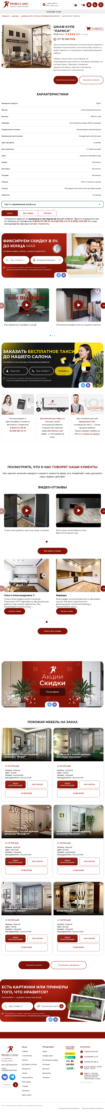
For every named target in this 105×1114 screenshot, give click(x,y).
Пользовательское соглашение (69, 1108)
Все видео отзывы (52, 551)
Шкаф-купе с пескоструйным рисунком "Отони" (21, 755)
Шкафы (15, 16)
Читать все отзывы (52, 631)
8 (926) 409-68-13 (80, 221)
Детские (45, 1069)
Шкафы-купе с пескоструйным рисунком (40, 16)
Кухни (44, 1051)
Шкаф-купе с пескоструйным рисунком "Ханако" (21, 909)
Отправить (74, 260)
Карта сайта (26, 1095)
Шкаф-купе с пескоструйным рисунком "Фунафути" (21, 832)
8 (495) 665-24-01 (60, 221)
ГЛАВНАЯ (5, 16)
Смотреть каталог (34, 965)
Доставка (28, 213)
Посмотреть (52, 692)
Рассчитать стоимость (91, 80)
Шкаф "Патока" (65, 911)
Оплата (47, 213)
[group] (26, 305)
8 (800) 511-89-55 (41, 221)
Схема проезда (86, 1082)
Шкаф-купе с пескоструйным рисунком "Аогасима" (73, 755)
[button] (50, 335)
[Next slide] (44, 575)
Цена (10, 213)
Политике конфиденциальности (17, 269)
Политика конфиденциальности (92, 1108)
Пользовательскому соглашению (40, 269)
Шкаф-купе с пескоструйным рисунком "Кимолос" (73, 832)
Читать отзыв (14, 611)
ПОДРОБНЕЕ (26, 793)
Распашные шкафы (50, 1060)
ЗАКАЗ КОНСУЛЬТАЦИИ (15, 784)
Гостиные (46, 1064)
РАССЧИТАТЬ (37, 784)
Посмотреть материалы (68, 965)
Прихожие (46, 1073)
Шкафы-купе (47, 1056)
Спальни (45, 1077)
